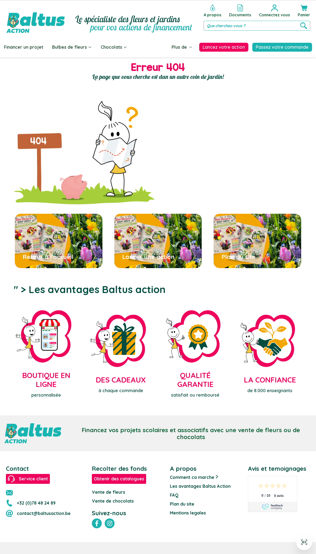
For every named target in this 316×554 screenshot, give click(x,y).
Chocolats (114, 47)
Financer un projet (23, 47)
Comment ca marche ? (194, 477)
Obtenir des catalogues (119, 479)
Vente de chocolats (113, 501)
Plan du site (182, 504)
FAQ (174, 495)
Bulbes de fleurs (72, 47)
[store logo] (35, 17)
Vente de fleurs (108, 492)
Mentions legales (188, 513)
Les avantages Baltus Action (200, 486)
